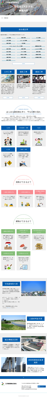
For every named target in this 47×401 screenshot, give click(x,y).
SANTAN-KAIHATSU (22, 397)
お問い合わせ (9, 309)
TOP (2, 18)
